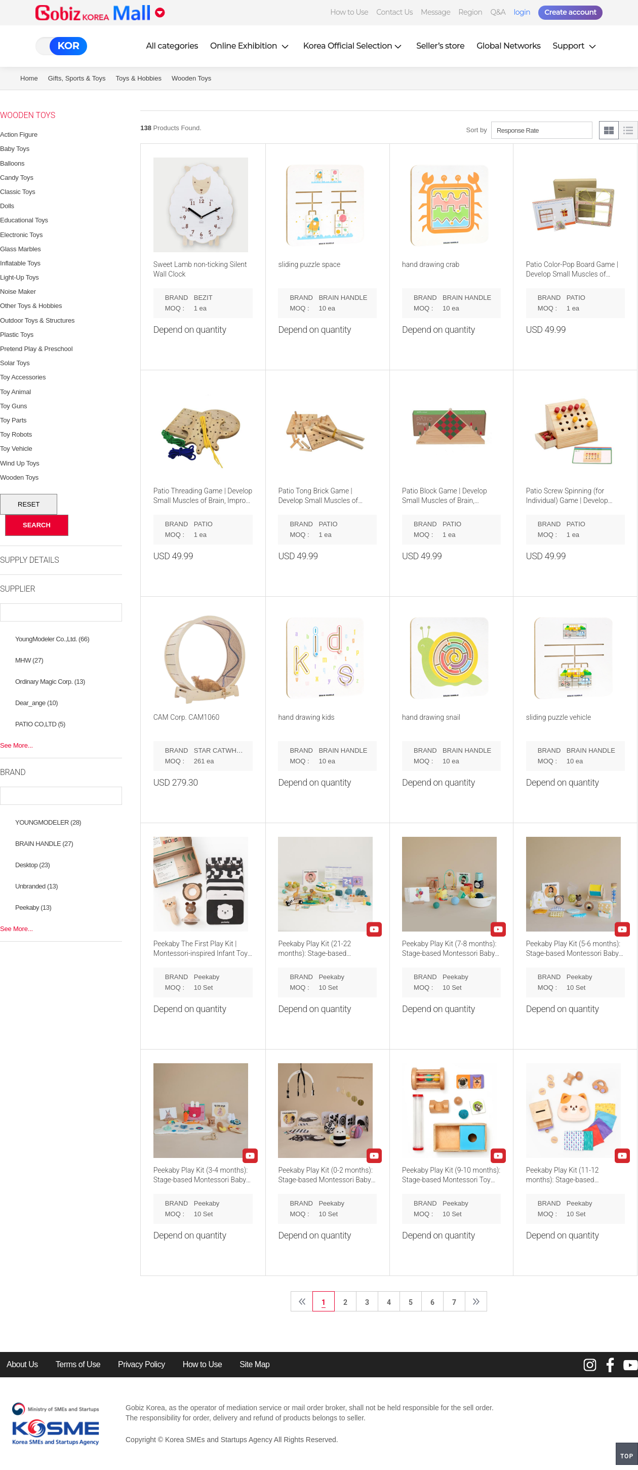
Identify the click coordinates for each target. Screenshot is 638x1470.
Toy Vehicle (16, 448)
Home (29, 78)
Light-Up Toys (19, 277)
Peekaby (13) (33, 907)
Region (470, 12)
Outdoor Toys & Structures (37, 320)
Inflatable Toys (20, 263)
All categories (172, 46)
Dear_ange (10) (36, 703)
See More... (16, 745)
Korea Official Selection (354, 46)
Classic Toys (17, 192)
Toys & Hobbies (139, 78)
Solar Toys (14, 363)
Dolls (7, 206)
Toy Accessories (23, 377)
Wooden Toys (191, 78)
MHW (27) (29, 660)
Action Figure (18, 134)
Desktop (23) (32, 865)
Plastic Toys (16, 334)
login (521, 12)
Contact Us (394, 12)
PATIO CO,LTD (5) (40, 724)
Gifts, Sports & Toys (77, 78)
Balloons (12, 163)
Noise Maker (18, 291)
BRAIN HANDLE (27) (44, 843)
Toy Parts (13, 420)
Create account (570, 12)
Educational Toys (24, 220)
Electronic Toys (21, 235)
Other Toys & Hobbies (31, 306)
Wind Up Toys (19, 463)
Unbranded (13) (36, 886)
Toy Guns (13, 406)
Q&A (498, 12)
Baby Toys (14, 148)
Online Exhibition (250, 46)
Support (576, 46)
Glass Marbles (20, 249)
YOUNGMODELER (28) (48, 822)
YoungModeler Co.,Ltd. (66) (52, 639)
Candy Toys (16, 177)
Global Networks (508, 46)
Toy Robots (16, 434)
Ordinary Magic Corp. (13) (50, 681)
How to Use (349, 12)
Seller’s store (440, 46)
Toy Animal (15, 392)
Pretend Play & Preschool (36, 349)
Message (435, 12)
